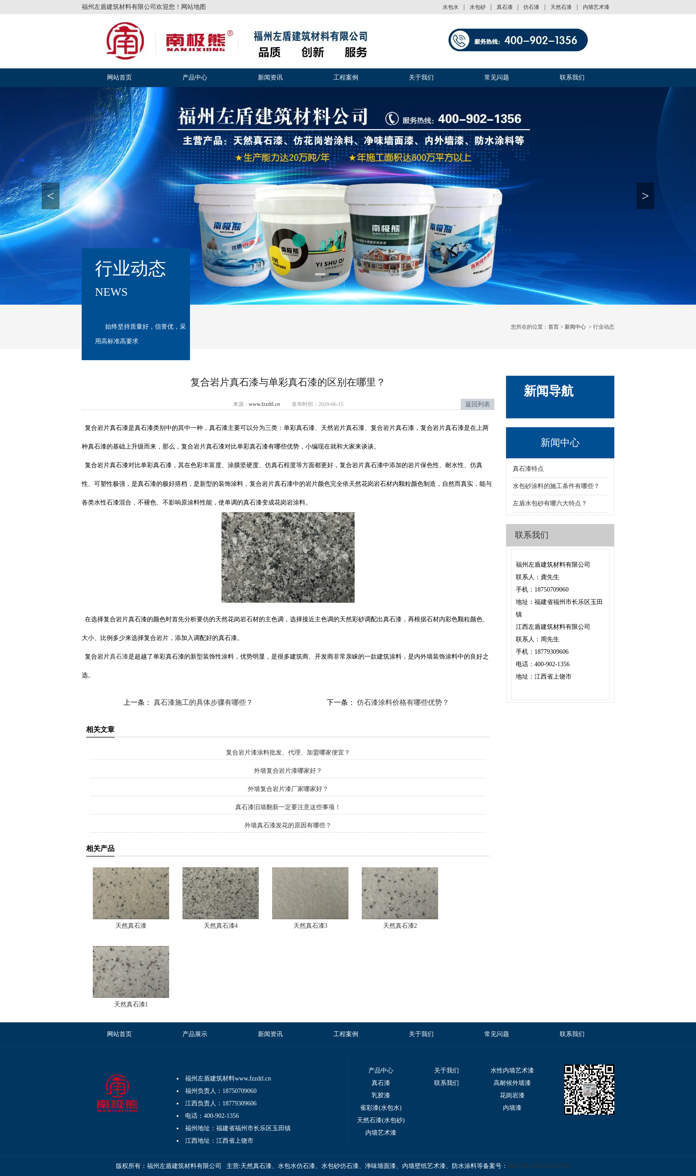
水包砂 (478, 7)
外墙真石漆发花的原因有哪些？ (288, 825)
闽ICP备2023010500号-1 (540, 1166)
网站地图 (193, 7)
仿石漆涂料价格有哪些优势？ (402, 702)
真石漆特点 (528, 468)
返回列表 (477, 404)
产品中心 (194, 77)
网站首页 (119, 77)
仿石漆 (531, 7)
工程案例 (345, 77)
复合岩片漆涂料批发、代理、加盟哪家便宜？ (288, 752)
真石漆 (505, 7)
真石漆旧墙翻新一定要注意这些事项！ (288, 807)
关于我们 (421, 77)
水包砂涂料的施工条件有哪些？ (556, 486)
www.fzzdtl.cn (264, 404)
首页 (553, 327)
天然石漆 (561, 7)
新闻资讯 (270, 77)
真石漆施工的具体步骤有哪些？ (202, 702)
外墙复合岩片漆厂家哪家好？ (288, 789)
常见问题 (496, 77)
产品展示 (194, 1034)
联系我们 (572, 77)
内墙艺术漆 (596, 7)
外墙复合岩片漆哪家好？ (288, 770)
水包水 (451, 7)
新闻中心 (575, 327)
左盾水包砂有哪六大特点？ (550, 503)
